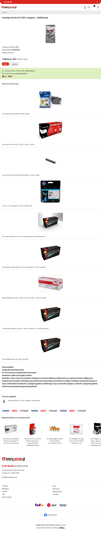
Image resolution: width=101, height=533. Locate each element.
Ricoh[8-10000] (14, 47)
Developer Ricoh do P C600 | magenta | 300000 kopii (24, 400)
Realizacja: (59, 528)
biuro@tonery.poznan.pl (9, 477)
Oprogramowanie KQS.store (44, 528)
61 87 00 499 (8, 2)
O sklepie (5, 486)
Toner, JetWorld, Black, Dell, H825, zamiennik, (15, 359)
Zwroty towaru (6, 497)
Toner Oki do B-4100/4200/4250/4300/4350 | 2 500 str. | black (20, 175)
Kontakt (4, 491)
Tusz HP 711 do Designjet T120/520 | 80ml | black (17, 206)
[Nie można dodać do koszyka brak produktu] (5, 63)
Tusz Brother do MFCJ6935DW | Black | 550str (16, 114)
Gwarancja (55, 489)
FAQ (3, 494)
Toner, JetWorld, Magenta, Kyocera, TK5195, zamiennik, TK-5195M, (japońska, (25, 328)
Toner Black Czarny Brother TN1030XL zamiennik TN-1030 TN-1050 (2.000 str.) (11, 441)
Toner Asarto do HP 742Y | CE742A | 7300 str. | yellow (18, 144)
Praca (54, 486)
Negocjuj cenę (56, 491)
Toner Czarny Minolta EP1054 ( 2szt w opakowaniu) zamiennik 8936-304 (23, 236)
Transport (55, 494)
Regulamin (5, 489)
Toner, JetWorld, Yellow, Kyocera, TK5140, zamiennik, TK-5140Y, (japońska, (24, 267)
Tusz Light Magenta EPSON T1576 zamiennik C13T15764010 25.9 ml (54, 441)
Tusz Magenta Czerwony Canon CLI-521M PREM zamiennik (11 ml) (76, 441)
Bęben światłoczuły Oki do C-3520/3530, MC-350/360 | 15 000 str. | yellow (24, 298)
